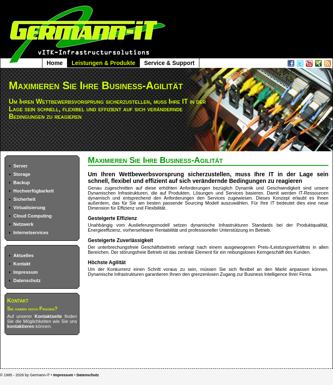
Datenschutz (26, 280)
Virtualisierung (29, 207)
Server (20, 165)
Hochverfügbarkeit (33, 190)
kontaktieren (20, 326)
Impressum (25, 272)
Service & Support (169, 63)
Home (55, 63)
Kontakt (21, 263)
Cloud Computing (32, 215)
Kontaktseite (48, 316)
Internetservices (30, 232)
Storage (21, 174)
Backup (21, 182)
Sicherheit (24, 199)
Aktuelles (23, 255)
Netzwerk (23, 224)
